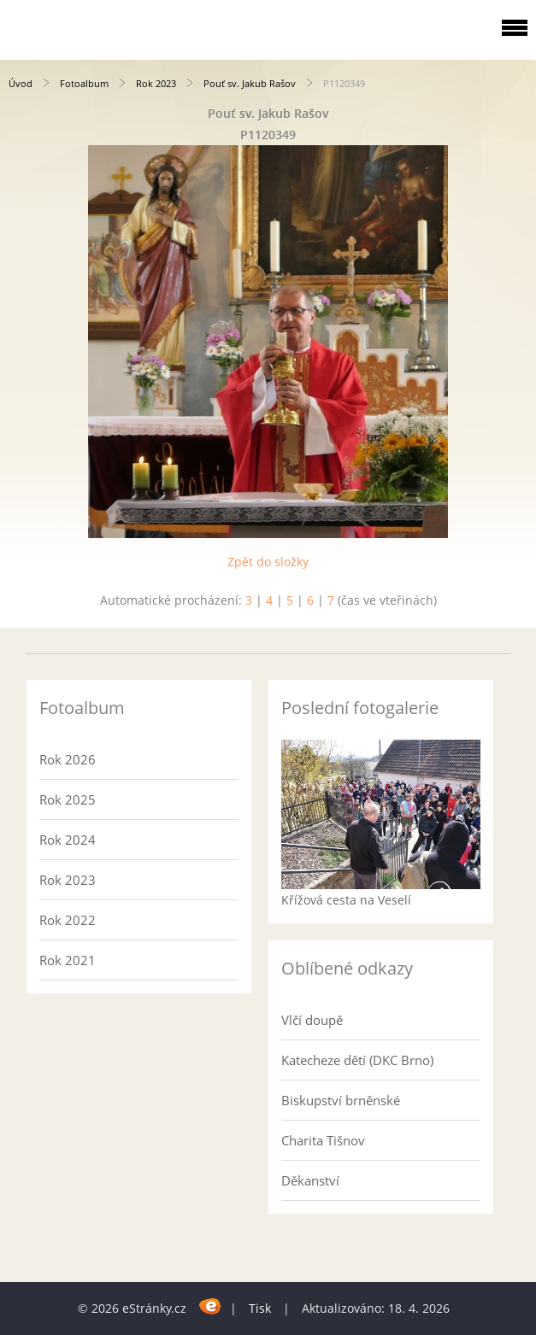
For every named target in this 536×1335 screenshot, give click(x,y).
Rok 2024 (67, 839)
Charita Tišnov (323, 1140)
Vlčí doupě (312, 1019)
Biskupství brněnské (340, 1100)
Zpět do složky (268, 561)
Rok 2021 (67, 960)
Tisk (260, 1308)
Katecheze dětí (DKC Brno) (357, 1060)
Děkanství (310, 1180)
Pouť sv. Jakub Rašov (249, 83)
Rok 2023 (156, 83)
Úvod (20, 83)
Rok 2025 (67, 799)
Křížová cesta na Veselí (346, 900)
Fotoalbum (84, 83)
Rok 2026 (67, 759)
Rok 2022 (67, 919)
